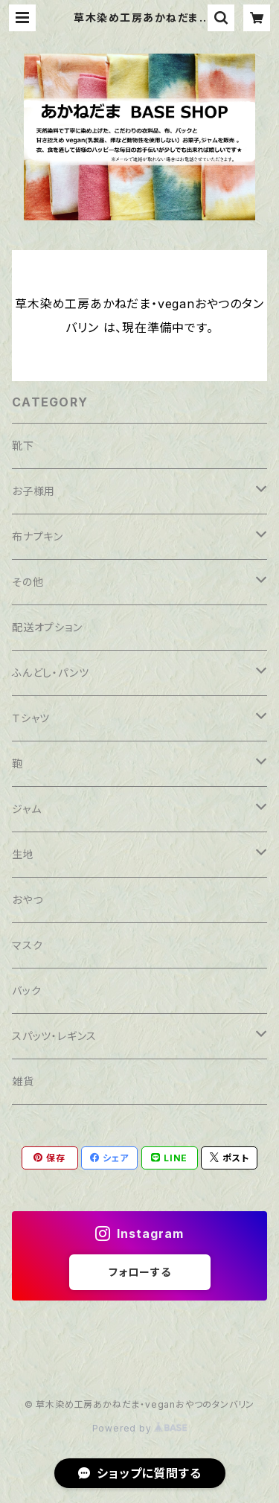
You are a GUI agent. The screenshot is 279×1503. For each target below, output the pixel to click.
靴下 (23, 445)
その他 (27, 581)
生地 (23, 854)
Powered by (139, 1428)
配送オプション (47, 627)
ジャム (26, 808)
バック (26, 990)
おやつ (27, 899)
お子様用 (33, 491)
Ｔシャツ (31, 718)
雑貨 (23, 1081)
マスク (27, 945)
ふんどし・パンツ (50, 672)
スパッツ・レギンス (54, 1036)
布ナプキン (37, 536)
